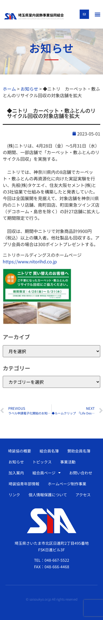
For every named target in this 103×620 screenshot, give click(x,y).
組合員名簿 (49, 451)
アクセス (83, 494)
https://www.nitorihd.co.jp (30, 261)
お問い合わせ (80, 472)
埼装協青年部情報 (24, 483)
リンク (14, 494)
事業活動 (68, 462)
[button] (97, 14)
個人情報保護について (48, 494)
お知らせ (16, 462)
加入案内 (16, 472)
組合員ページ (46, 472)
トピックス (42, 462)
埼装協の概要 (19, 451)
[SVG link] (34, 16)
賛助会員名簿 (78, 451)
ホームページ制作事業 (67, 483)
